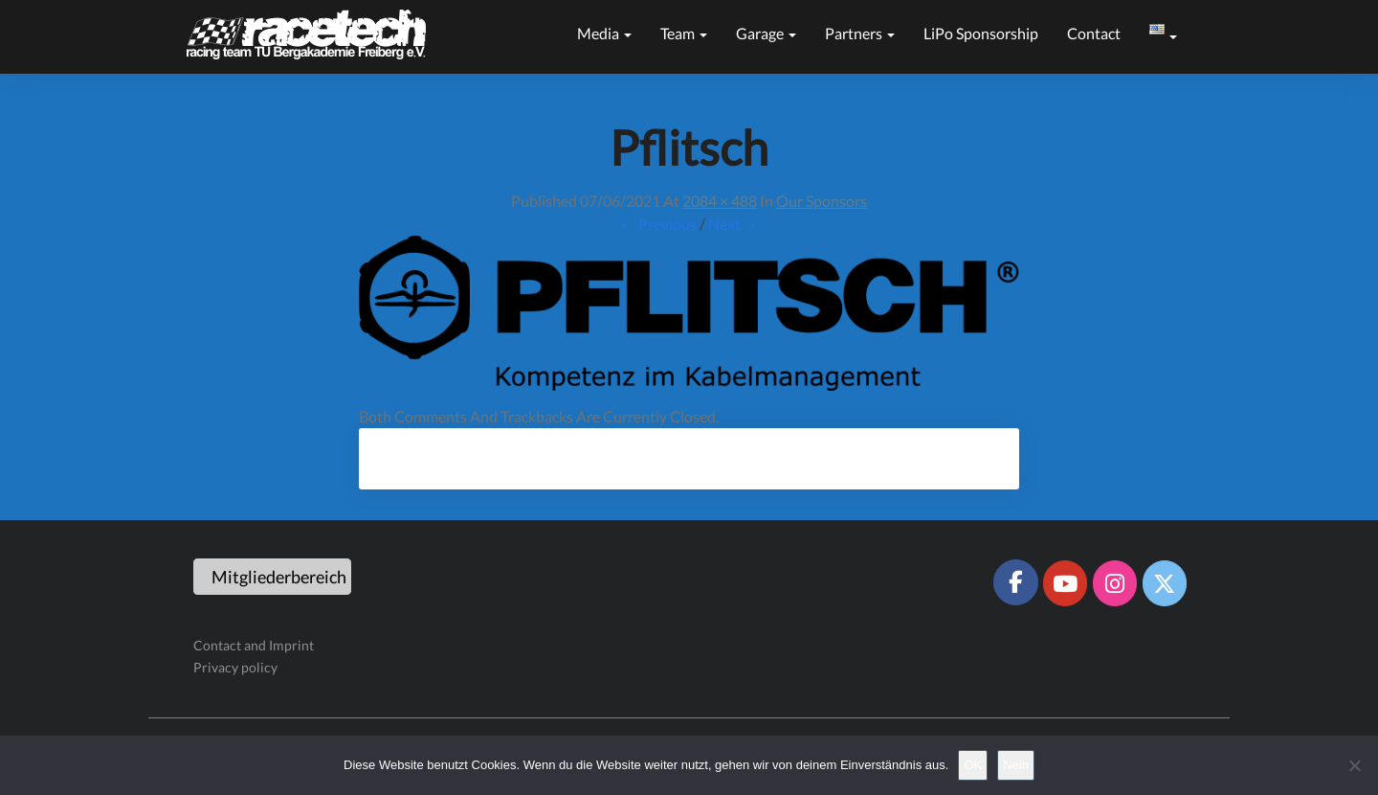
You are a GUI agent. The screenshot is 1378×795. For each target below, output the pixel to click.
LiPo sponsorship (980, 33)
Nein (1016, 765)
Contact (1094, 33)
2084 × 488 (719, 201)
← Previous (658, 224)
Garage (766, 33)
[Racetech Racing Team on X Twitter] (1165, 583)
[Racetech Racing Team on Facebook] (1015, 582)
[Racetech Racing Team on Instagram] (1115, 583)
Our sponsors (821, 201)
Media (604, 33)
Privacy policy (235, 667)
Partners (860, 33)
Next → (733, 224)
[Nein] (1354, 765)
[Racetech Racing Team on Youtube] (1065, 583)
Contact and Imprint (253, 645)
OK (973, 765)
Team (683, 33)
